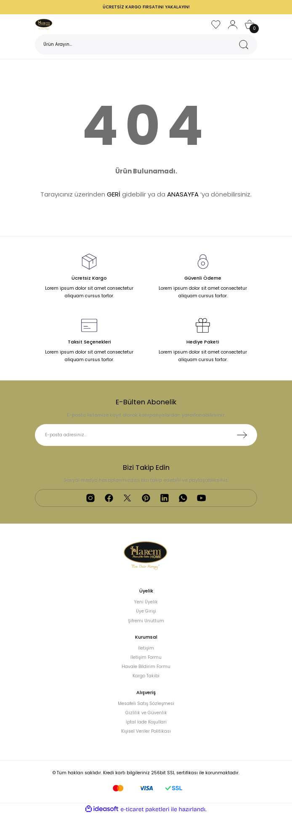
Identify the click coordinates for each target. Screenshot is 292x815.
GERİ (113, 194)
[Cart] (249, 24)
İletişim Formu (146, 657)
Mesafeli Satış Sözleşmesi (146, 703)
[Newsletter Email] (146, 435)
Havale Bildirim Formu (146, 666)
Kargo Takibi (146, 676)
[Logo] (44, 24)
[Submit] (242, 435)
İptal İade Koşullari (146, 722)
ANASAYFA (183, 194)
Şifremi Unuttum (146, 621)
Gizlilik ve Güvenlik (146, 713)
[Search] (146, 44)
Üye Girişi (146, 611)
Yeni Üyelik (146, 602)
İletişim (146, 648)
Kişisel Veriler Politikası (146, 731)
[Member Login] (233, 24)
